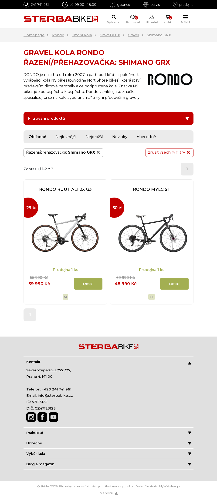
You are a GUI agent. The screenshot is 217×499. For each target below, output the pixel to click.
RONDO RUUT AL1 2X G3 (65, 189)
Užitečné (108, 443)
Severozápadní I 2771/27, (48, 370)
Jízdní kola (82, 35)
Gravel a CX (110, 35)
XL (151, 297)
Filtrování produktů (108, 118)
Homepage (34, 35)
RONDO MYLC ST (151, 189)
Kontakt (108, 362)
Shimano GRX (84, 152)
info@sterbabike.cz (55, 395)
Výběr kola (108, 453)
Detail (88, 283)
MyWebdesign (169, 486)
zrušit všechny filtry (169, 152)
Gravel (133, 35)
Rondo (58, 35)
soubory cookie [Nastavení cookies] (122, 486)
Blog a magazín (108, 464)
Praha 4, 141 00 (39, 376)
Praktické (108, 432)
